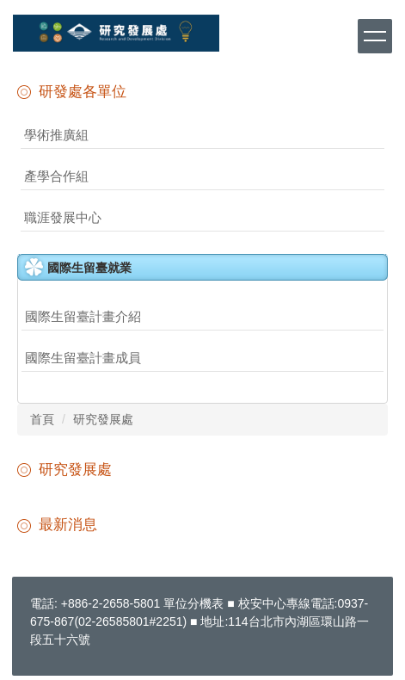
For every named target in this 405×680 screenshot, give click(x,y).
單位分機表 (193, 603)
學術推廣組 (56, 134)
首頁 (42, 419)
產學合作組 (56, 176)
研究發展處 (103, 419)
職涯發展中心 (62, 217)
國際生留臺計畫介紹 (83, 316)
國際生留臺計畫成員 (83, 357)
